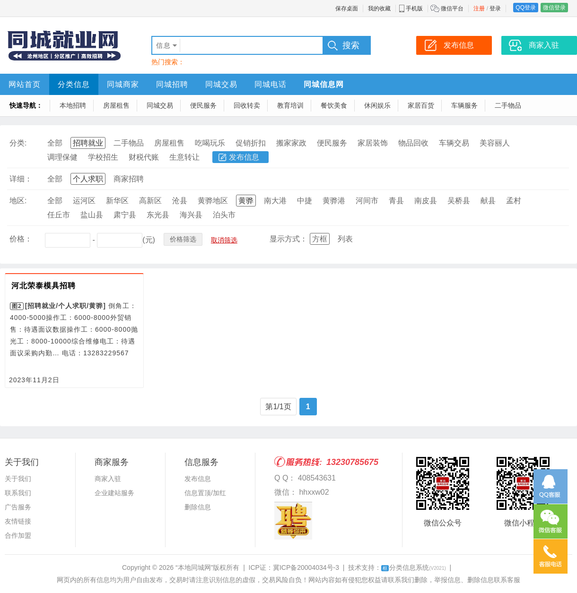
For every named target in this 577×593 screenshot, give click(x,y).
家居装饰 (373, 143)
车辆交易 (454, 143)
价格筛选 (183, 239)
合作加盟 (18, 535)
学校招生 (103, 157)
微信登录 (554, 7)
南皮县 (425, 201)
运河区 (84, 201)
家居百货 (421, 105)
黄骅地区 (213, 201)
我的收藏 (379, 8)
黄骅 (246, 201)
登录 (495, 8)
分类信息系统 (413, 567)
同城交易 (221, 84)
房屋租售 (116, 105)
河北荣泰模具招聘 (43, 286)
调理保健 (62, 157)
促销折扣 (251, 143)
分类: (17, 143)
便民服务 (203, 105)
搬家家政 (291, 143)
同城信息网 (324, 84)
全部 (54, 143)
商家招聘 (129, 179)
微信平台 (452, 8)
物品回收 (413, 143)
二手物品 (508, 105)
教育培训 (290, 105)
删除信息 (197, 507)
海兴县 (191, 215)
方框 (319, 239)
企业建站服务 (114, 493)
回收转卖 (247, 105)
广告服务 (18, 507)
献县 (488, 201)
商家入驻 (108, 478)
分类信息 (74, 84)
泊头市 (224, 215)
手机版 (414, 8)
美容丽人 (495, 143)
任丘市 (58, 215)
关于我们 (18, 478)
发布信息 (244, 157)
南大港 (275, 201)
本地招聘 (73, 105)
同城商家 (123, 84)
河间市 (367, 201)
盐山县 (91, 215)
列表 (345, 239)
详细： (20, 179)
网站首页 (25, 84)
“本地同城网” (194, 567)
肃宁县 (125, 215)
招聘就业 (88, 143)
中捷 (304, 201)
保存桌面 (346, 8)
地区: (17, 201)
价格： (20, 239)
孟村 (513, 201)
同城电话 (270, 84)
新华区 (117, 201)
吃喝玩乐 (210, 143)
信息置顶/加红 (205, 493)
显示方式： (288, 239)
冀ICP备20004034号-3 (306, 567)
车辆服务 (464, 105)
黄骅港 (334, 201)
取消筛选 (224, 240)
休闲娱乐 (377, 105)
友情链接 (18, 521)
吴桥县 (458, 201)
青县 (396, 201)
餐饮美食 (334, 105)
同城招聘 (172, 84)
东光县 (158, 215)
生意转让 (184, 157)
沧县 (179, 201)
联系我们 (18, 493)
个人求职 (88, 179)
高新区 (150, 201)
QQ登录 (526, 7)
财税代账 (144, 157)
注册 (479, 8)
